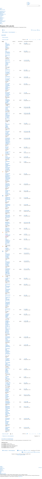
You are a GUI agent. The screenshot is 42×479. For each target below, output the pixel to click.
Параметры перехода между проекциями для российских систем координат (7, 165)
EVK (7, 170)
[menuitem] (3, 30)
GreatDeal (7, 341)
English (28, 4)
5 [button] (35, 39)
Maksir (8, 96)
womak (25, 215)
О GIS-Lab (1, 15)
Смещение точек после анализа (7, 108)
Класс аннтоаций (7, 157)
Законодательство (3, 14)
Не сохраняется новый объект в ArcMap (7, 255)
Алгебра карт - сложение (7, 377)
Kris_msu (8, 274)
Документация (2, 12)
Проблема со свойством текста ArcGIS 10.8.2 (7, 63)
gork (24, 376)
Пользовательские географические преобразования (7, 86)
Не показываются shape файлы (7, 125)
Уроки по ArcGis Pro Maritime (7, 229)
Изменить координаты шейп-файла (7, 101)
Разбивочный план (7, 211)
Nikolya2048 (7, 153)
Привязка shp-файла (7, 402)
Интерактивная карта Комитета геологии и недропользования (7, 141)
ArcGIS (3, 35)
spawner (25, 183)
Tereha (8, 128)
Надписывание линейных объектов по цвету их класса (7, 115)
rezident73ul (26, 60)
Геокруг (1, 20)
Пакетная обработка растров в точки (7, 185)
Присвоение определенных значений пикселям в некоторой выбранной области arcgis (7, 300)
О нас (1, 16)
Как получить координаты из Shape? (7, 45)
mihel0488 (7, 158)
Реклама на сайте (3, 473)
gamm (25, 99)
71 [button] (38, 39)
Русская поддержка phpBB (21, 454)
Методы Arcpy (7, 147)
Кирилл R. (25, 406)
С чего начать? (2, 21)
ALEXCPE (7, 403)
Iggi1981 (8, 103)
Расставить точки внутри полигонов (7, 133)
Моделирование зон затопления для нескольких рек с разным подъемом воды (7, 410)
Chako (6, 355)
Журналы (1, 13)
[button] (27, 39)
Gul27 (6, 135)
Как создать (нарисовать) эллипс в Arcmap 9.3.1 (7, 241)
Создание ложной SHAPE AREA (7, 315)
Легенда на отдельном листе (7, 205)
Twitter (28, 2)
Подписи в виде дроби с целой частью (7, 370)
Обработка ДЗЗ (2, 9)
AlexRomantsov (26, 113)
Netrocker (7, 194)
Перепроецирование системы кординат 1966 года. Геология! (7, 271)
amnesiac (6, 391)
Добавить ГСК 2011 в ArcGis (7, 223)
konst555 (25, 197)
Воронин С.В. (7, 398)
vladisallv (6, 73)
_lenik (25, 358)
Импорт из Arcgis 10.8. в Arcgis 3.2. (7, 192)
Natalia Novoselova (7, 333)
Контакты (1, 19)
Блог (0, 23)
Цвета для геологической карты (7, 216)
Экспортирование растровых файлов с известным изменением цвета (7, 176)
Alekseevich (7, 225)
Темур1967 (26, 253)
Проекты (1, 18)
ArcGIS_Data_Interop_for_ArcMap (7, 383)
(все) (3, 470)
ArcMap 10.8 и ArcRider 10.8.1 (7, 396)
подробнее (20, 476)
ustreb (25, 92)
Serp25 (6, 148)
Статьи (1, 8)
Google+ (28, 3)
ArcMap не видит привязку (7, 279)
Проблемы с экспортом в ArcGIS (7, 71)
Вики (0, 471)
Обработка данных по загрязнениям (7, 199)
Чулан (6, 207)
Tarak (25, 234)
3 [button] (32, 39)
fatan (24, 248)
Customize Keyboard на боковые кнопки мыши (7, 421)
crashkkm (25, 156)
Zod (6, 110)
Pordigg (25, 309)
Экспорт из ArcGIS (7, 152)
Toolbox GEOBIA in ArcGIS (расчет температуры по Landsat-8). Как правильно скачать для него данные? (7, 326)
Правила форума (5, 37)
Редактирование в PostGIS (7, 389)
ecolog (6, 235)
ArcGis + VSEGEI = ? (7, 249)
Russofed (6, 415)
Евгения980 (7, 119)
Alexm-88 (8, 373)
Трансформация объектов (7, 428)
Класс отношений (7, 234)
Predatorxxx (7, 212)
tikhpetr (25, 43)
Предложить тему (3, 11)
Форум (1, 22)
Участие (1, 17)
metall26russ (7, 424)
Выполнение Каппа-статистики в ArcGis (7, 94)
